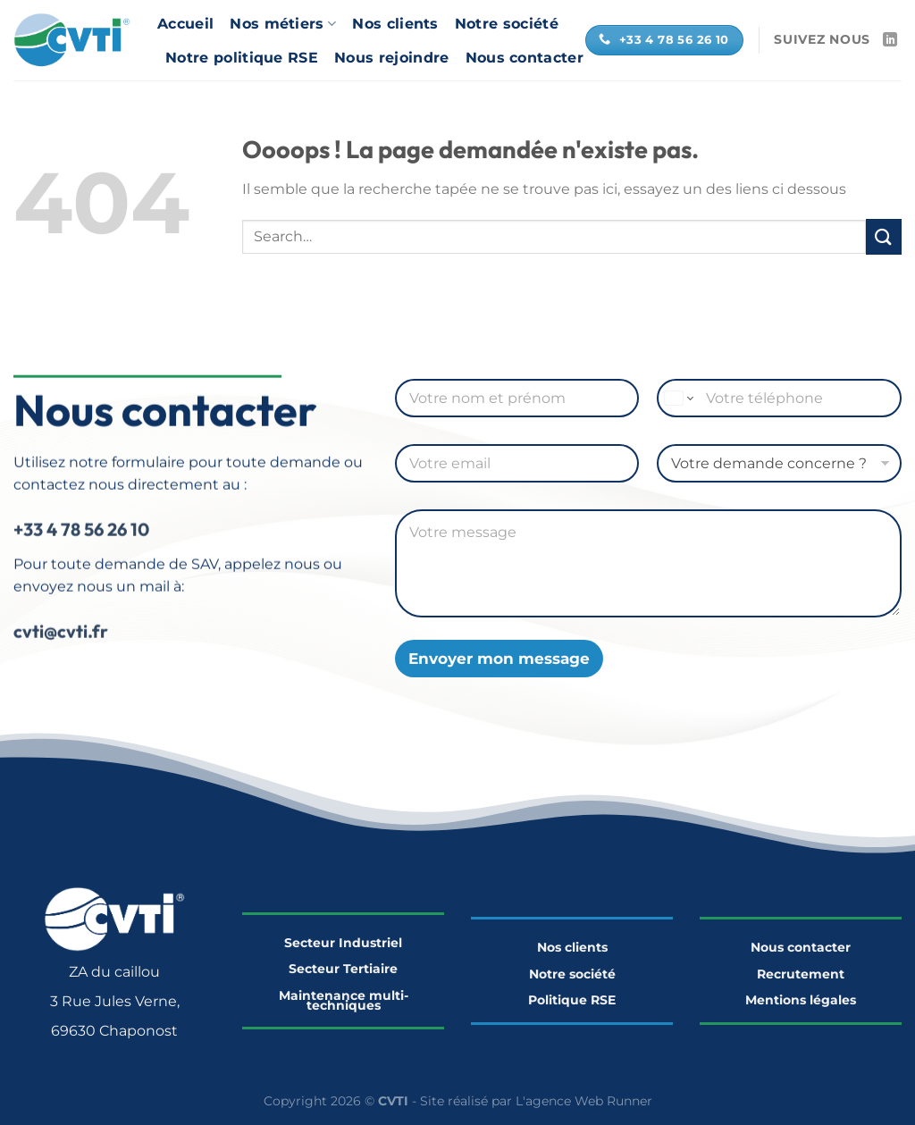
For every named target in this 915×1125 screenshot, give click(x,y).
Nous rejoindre (391, 57)
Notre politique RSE (241, 57)
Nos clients (395, 23)
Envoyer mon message (499, 658)
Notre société (506, 23)
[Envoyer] (884, 236)
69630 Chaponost (114, 1030)
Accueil (185, 23)
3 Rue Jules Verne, (115, 1001)
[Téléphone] (779, 398)
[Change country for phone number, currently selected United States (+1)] (678, 398)
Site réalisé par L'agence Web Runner (536, 1101)
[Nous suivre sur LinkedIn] (890, 40)
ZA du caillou (114, 971)
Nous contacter (524, 57)
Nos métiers (283, 24)
